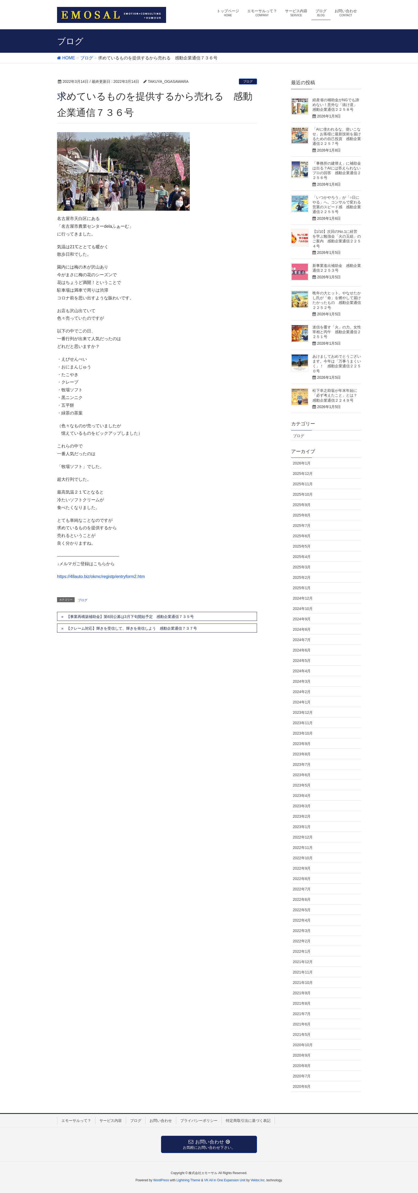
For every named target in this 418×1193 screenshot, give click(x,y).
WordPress (161, 1180)
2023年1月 (302, 827)
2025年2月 (302, 577)
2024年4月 (302, 671)
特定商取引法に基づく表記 (248, 1120)
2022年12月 (303, 837)
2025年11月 (303, 484)
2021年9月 (302, 993)
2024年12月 (303, 598)
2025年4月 (302, 557)
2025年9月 (302, 505)
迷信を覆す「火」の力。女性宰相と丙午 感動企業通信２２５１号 (336, 332)
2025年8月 (302, 515)
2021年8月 (302, 1003)
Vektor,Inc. (258, 1180)
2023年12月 (303, 712)
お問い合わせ (161, 1120)
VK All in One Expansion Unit (225, 1180)
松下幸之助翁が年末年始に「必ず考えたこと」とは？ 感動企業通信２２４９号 (336, 395)
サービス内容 (110, 1120)
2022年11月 (303, 847)
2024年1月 (302, 702)
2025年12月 (303, 473)
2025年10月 (303, 494)
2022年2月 (302, 941)
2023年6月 (302, 775)
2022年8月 (302, 879)
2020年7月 (302, 1076)
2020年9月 (302, 1055)
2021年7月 (302, 1014)
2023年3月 (302, 806)
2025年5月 (302, 546)
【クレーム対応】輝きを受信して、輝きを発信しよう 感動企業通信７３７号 (131, 628)
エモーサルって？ (76, 1120)
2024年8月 (302, 629)
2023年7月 (302, 764)
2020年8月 (302, 1066)
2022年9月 (302, 868)
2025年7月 (302, 525)
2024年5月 (302, 660)
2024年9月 (302, 619)
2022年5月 (302, 910)
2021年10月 (303, 982)
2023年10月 (303, 733)
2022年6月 (302, 899)
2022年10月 (303, 858)
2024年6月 (302, 650)
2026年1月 (302, 463)
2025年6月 (302, 536)
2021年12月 (303, 962)
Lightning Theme (188, 1180)
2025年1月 (302, 588)
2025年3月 (302, 567)
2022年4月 (302, 920)
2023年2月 (302, 816)
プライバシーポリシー (199, 1120)
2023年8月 (302, 754)
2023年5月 (302, 785)
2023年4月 (302, 795)
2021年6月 (302, 1024)
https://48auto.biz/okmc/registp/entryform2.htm (101, 576)
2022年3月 (302, 931)
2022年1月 (302, 951)
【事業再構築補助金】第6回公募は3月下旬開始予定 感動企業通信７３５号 (130, 616)
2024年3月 (302, 681)
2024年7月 (302, 640)
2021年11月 (303, 972)
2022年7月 (302, 889)
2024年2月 (302, 692)
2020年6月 (302, 1086)
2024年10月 (303, 608)
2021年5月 (302, 1034)
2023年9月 (302, 744)
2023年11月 (303, 723)
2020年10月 (303, 1045)
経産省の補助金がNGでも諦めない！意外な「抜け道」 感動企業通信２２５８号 (336, 105)
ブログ (248, 81)
